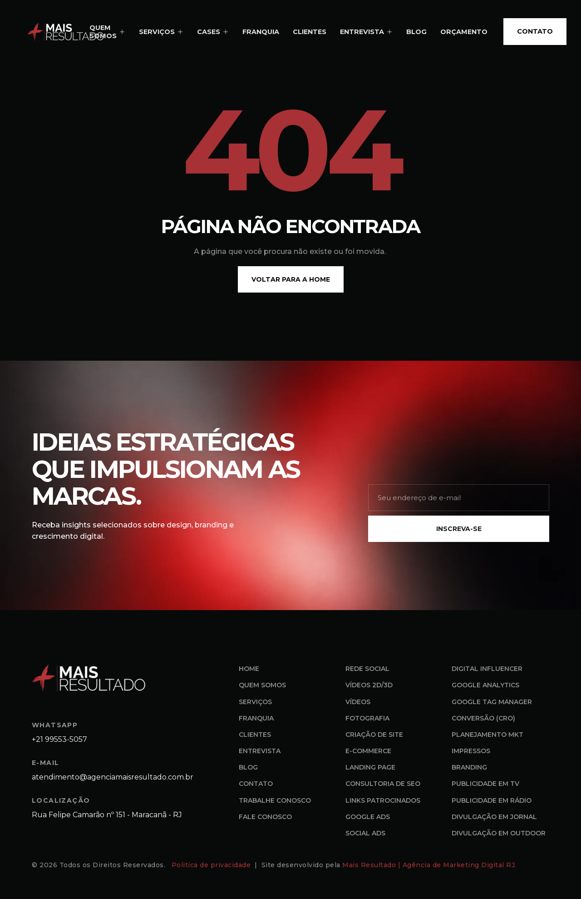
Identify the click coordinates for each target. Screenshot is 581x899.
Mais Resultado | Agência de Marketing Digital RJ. (430, 865)
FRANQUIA (260, 32)
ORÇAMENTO (463, 32)
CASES (213, 32)
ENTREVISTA (366, 32)
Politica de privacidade (212, 865)
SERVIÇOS (161, 32)
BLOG (416, 32)
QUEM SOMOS (107, 32)
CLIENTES (309, 32)
